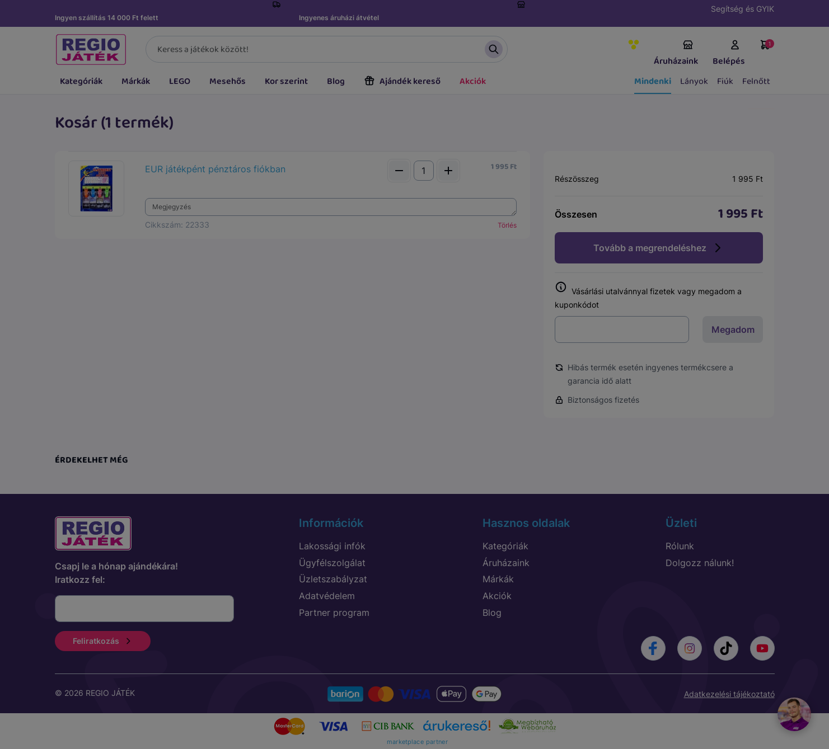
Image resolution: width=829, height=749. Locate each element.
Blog (336, 81)
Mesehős (227, 81)
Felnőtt (756, 81)
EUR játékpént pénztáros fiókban (215, 169)
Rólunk (680, 546)
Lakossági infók (332, 546)
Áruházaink (676, 53)
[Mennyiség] (424, 171)
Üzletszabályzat (333, 579)
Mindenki (652, 81)
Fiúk (725, 81)
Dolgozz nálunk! (700, 562)
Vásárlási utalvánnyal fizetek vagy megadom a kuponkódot (648, 295)
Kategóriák (81, 81)
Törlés (507, 225)
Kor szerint (286, 81)
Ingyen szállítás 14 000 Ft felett (106, 17)
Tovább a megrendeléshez (658, 248)
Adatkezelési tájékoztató (729, 694)
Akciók (473, 81)
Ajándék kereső (402, 81)
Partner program (334, 612)
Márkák (135, 81)
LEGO (179, 81)
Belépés (729, 53)
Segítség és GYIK (742, 8)
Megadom (733, 329)
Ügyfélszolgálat (332, 562)
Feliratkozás (103, 641)
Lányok (694, 81)
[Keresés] (327, 49)
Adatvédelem (327, 595)
